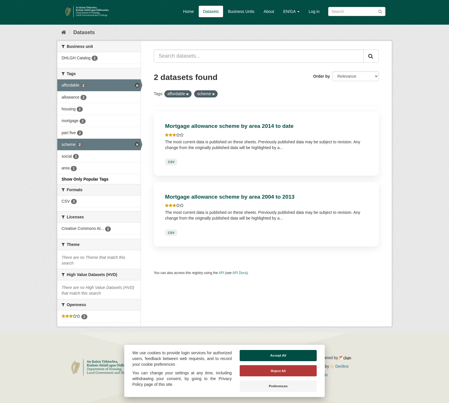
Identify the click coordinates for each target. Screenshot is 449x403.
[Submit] (380, 11)
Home (188, 11)
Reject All (278, 371)
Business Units (241, 11)
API (221, 273)
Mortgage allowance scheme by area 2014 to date (229, 126)
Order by (321, 76)
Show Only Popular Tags (85, 179)
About (269, 11)
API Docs (240, 273)
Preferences (278, 386)
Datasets (211, 11)
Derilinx (339, 366)
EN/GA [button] (291, 11)
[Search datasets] (356, 11)
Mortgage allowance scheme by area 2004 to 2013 (229, 197)
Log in (314, 11)
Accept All (278, 355)
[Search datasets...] (259, 56)
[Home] (63, 32)
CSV (171, 162)
